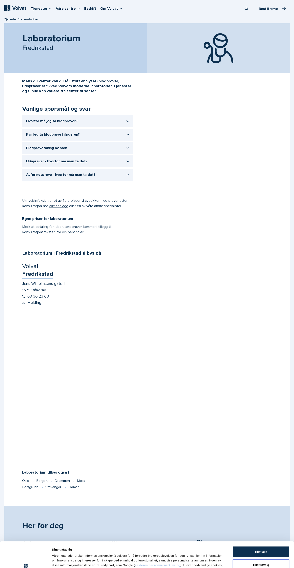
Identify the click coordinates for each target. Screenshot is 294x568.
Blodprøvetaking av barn (46, 148)
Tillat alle (261, 526)
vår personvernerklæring (180, 544)
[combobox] (246, 8)
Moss (81, 481)
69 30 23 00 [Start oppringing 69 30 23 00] (35, 296)
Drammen (62, 481)
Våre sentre (69, 8)
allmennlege (58, 206)
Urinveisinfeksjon (35, 200)
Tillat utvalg (261, 539)
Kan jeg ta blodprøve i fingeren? (53, 134)
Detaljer (210, 560)
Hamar (73, 487)
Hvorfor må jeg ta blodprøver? (52, 121)
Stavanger (53, 487)
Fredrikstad (37, 274)
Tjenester (42, 8)
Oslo (25, 481)
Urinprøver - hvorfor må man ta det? (56, 161)
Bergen (42, 481)
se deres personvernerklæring (157, 539)
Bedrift (90, 8)
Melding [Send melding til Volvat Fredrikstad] (31, 302)
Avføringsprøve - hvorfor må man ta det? (60, 174)
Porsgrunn (30, 487)
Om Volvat (112, 8)
